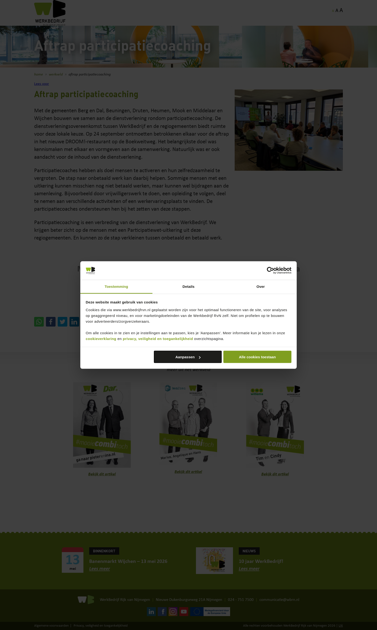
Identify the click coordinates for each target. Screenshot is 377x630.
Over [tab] (261, 286)
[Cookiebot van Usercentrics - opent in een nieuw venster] (270, 270)
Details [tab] (188, 286)
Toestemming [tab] (116, 286)
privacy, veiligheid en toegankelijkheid (158, 338)
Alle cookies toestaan (257, 357)
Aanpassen (188, 357)
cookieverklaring (101, 338)
